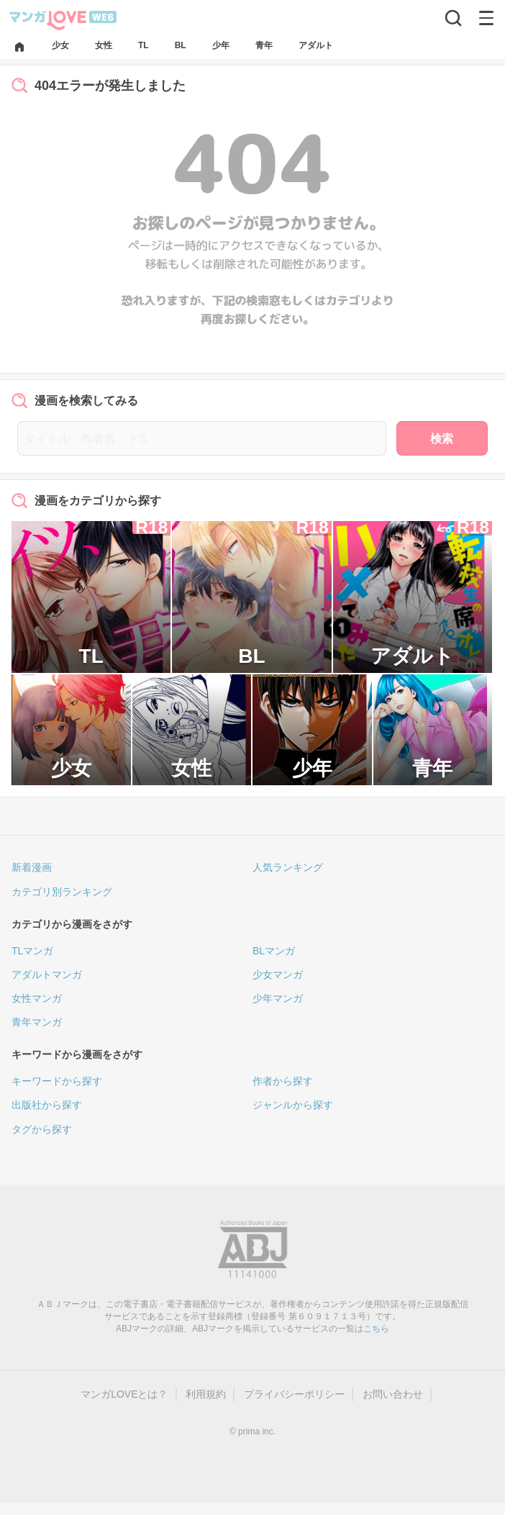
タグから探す (42, 1129)
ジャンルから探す (292, 1105)
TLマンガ (32, 951)
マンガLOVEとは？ (124, 1394)
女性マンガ (37, 998)
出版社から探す (47, 1105)
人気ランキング (287, 867)
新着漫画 (32, 867)
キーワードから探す (57, 1081)
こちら (376, 1329)
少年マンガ (277, 998)
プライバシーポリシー (294, 1394)
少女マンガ (277, 974)
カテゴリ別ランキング (62, 891)
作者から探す (282, 1081)
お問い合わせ (393, 1394)
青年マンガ (37, 1022)
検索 (441, 439)
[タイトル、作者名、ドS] (201, 438)
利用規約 (206, 1394)
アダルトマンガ (47, 974)
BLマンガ (273, 951)
